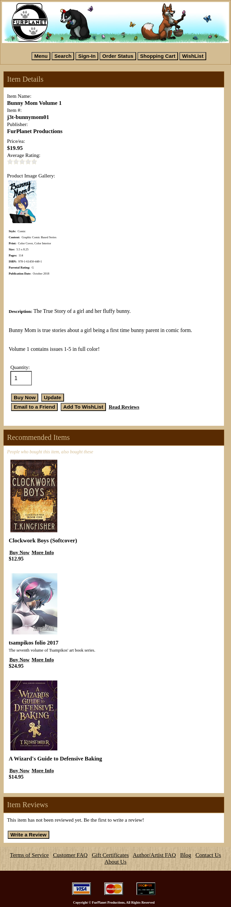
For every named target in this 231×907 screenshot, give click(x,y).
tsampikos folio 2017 (33, 643)
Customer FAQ (70, 855)
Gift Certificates (110, 855)
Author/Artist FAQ (154, 855)
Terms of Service (29, 855)
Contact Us (208, 855)
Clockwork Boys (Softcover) (43, 540)
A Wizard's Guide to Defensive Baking (55, 758)
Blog (185, 855)
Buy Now (19, 552)
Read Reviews (124, 407)
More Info (43, 552)
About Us (116, 862)
